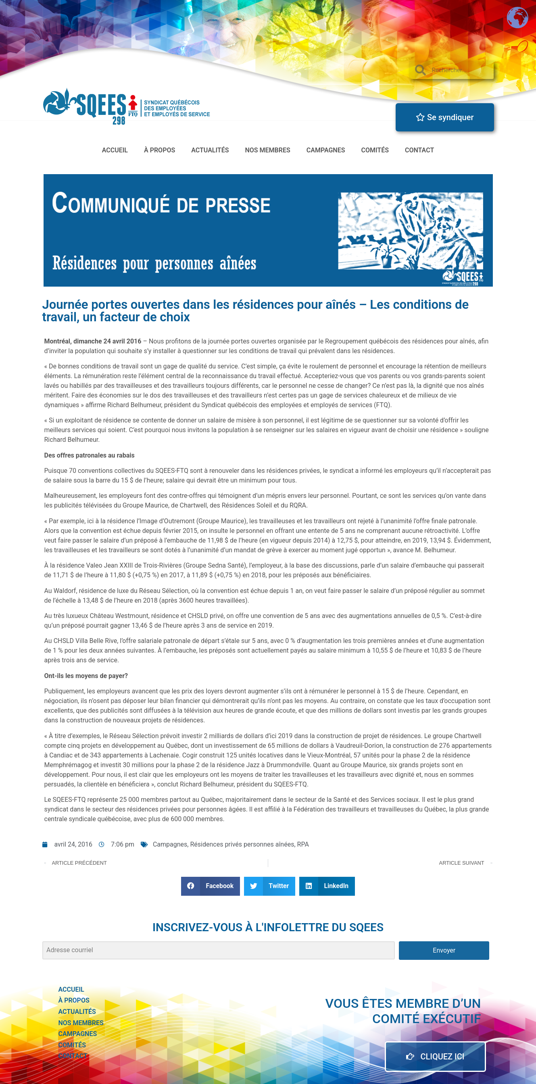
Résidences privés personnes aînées (242, 844)
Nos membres (267, 150)
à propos (159, 150)
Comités (375, 150)
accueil (115, 150)
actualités (210, 150)
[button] (210, 886)
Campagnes (326, 150)
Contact (419, 150)
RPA (303, 844)
